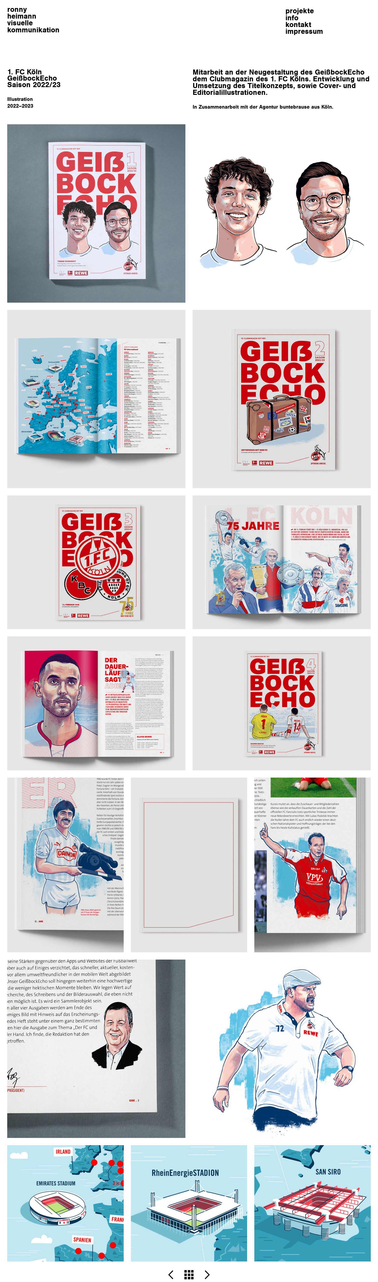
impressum (304, 31)
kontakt (298, 24)
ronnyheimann (33, 19)
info (291, 17)
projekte (299, 10)
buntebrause (295, 107)
